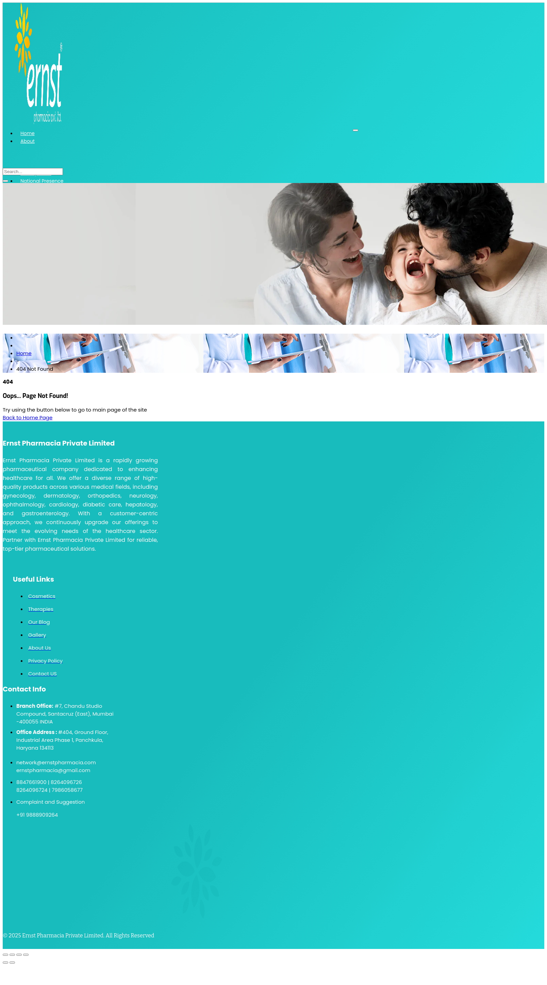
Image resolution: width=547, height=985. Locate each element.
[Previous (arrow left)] (5, 963)
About (27, 141)
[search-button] (5, 181)
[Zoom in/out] (5, 955)
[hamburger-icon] (355, 130)
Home (27, 133)
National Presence (42, 181)
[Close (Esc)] (26, 955)
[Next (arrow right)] (12, 963)
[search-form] (33, 171)
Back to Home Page (27, 417)
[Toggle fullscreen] (12, 955)
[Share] (19, 955)
